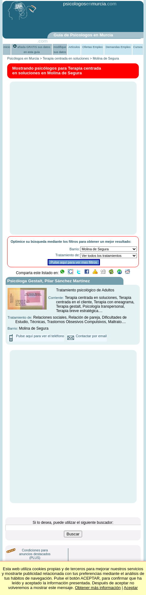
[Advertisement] (78, 19)
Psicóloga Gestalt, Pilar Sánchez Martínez (48, 281)
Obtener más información (98, 587)
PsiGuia (28, 41)
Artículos (74, 47)
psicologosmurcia (84, 3)
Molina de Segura (106, 58)
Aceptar (131, 587)
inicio (6, 47)
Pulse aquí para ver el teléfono (40, 336)
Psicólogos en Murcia (23, 58)
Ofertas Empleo (92, 47)
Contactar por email (91, 336)
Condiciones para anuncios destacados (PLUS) (34, 554)
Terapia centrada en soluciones (66, 58)
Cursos (138, 47)
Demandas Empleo (118, 47)
